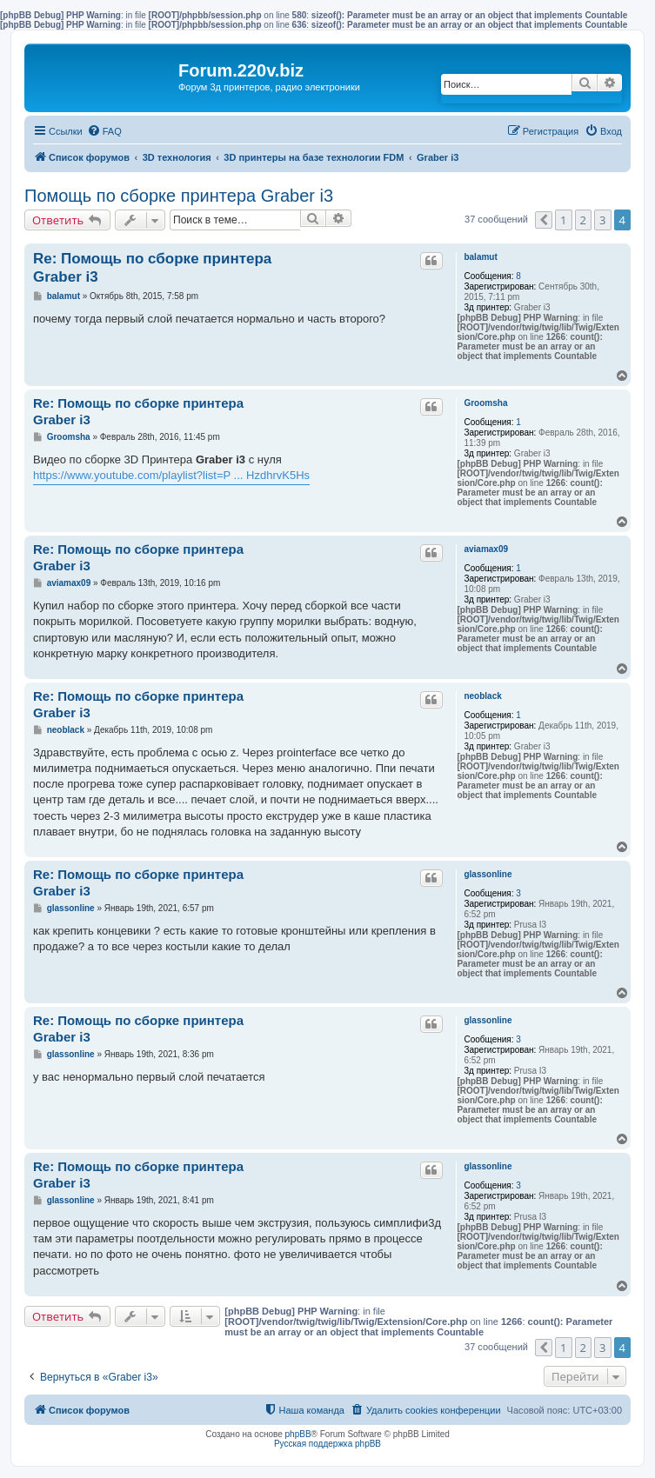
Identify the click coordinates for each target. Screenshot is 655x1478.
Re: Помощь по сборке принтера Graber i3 (152, 267)
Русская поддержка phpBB (327, 1443)
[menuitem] (104, 131)
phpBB (298, 1434)
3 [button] (602, 220)
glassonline (487, 874)
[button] (543, 220)
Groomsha (485, 403)
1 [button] (563, 220)
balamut (480, 257)
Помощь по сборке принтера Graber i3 (178, 195)
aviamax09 (486, 549)
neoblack (482, 696)
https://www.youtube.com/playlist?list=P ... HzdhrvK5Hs (171, 475)
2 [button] (583, 220)
